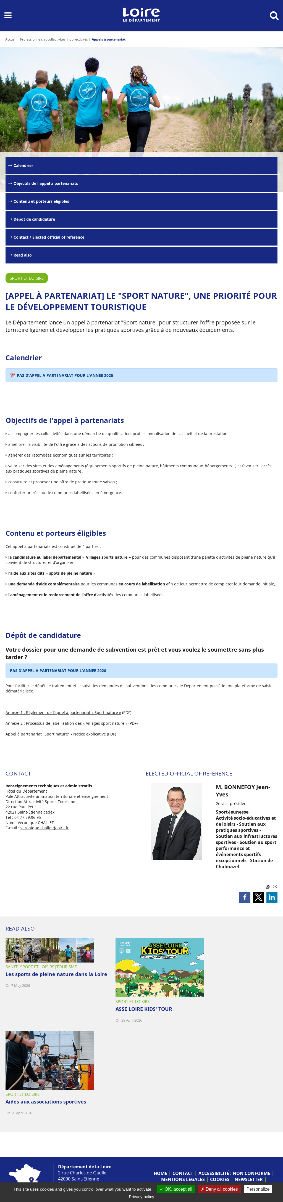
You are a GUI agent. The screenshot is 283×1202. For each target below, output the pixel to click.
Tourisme (66, 966)
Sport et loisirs (27, 278)
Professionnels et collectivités (42, 39)
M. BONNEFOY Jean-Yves (243, 790)
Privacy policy (141, 1196)
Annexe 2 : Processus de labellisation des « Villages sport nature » (66, 723)
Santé (12, 966)
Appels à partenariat (108, 39)
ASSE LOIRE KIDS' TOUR (144, 1009)
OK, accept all (176, 1189)
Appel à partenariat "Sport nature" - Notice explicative (56, 734)
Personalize (258, 1189)
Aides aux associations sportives (46, 1101)
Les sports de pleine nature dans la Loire (56, 974)
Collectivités (78, 39)
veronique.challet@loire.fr (44, 827)
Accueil (10, 39)
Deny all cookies (219, 1189)
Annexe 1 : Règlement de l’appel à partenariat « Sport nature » (63, 712)
